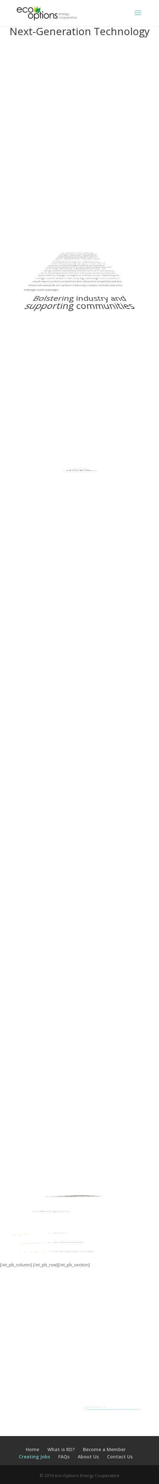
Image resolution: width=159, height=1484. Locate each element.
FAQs (63, 1456)
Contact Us (120, 1456)
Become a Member (104, 1449)
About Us (88, 1456)
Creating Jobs (34, 1456)
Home (32, 1449)
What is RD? (61, 1449)
